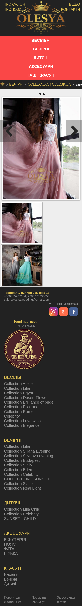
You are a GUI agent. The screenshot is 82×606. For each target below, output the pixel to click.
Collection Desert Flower (26, 397)
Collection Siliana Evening (27, 451)
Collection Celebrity (50, 84)
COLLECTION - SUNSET (27, 479)
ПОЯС (10, 544)
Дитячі (10, 584)
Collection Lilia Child (22, 509)
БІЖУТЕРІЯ (15, 539)
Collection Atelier (19, 383)
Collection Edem (18, 469)
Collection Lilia (17, 388)
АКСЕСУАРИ (41, 66)
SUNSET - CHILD (20, 518)
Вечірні (10, 579)
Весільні (11, 574)
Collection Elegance (22, 425)
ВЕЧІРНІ (41, 49)
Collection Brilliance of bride (29, 402)
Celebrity (12, 416)
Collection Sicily (18, 465)
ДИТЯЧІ (41, 58)
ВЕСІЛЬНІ (41, 40)
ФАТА (9, 549)
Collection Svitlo (18, 483)
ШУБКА (11, 553)
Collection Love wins (22, 421)
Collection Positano (21, 407)
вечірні (17, 84)
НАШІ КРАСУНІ (41, 75)
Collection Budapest (22, 460)
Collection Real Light (22, 488)
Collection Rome (19, 411)
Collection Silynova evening (28, 456)
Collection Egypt (18, 393)
